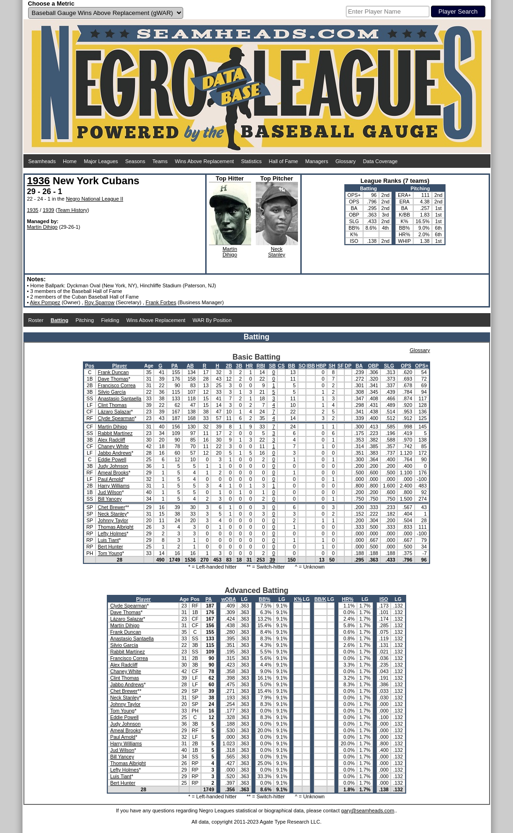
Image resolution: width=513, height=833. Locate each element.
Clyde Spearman (116, 418)
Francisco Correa (117, 385)
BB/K (320, 599)
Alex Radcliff (111, 440)
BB (291, 365)
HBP (321, 365)
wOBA (228, 599)
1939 (48, 210)
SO (301, 365)
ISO (383, 599)
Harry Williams (114, 485)
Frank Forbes (161, 302)
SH (331, 365)
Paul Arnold (110, 479)
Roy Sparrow (100, 302)
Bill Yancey (110, 499)
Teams (159, 161)
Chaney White (113, 446)
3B (239, 365)
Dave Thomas (113, 379)
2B (229, 365)
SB (272, 365)
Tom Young (110, 553)
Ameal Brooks (113, 472)
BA (359, 365)
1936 (38, 181)
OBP (373, 365)
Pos (89, 365)
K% (298, 599)
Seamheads (42, 161)
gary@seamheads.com (367, 810)
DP (348, 365)
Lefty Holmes (112, 533)
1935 (32, 210)
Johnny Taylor (113, 520)
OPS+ (421, 365)
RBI (261, 365)
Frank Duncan (113, 372)
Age (149, 365)
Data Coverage (380, 161)
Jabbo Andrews (115, 453)
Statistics (251, 161)
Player (119, 365)
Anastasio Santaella (119, 398)
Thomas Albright (116, 527)
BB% (264, 599)
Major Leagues (101, 161)
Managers (316, 161)
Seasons (135, 161)
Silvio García (112, 392)
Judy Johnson (113, 466)
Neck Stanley (112, 514)
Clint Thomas (112, 405)
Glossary (345, 161)
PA (174, 365)
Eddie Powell (112, 459)
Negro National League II (94, 199)
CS (281, 365)
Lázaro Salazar (114, 411)
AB (189, 365)
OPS (406, 365)
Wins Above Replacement (204, 161)
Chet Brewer (111, 507)
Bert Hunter (110, 546)
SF (340, 365)
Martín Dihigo (42, 227)
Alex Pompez (45, 302)
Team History (72, 210)
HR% (348, 599)
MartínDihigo (230, 251)
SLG (389, 365)
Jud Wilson (110, 492)
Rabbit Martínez (115, 433)
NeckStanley (276, 251)
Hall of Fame (283, 161)
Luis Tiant (108, 540)
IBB (310, 365)
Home (69, 161)
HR (249, 365)
